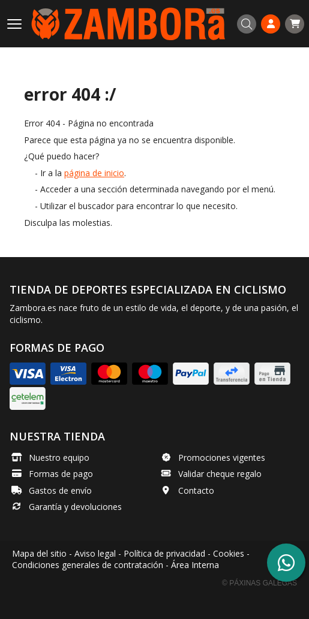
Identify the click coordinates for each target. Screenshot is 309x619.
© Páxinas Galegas (259, 583)
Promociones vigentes (221, 457)
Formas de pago (61, 473)
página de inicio (94, 173)
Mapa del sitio (39, 553)
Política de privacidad (164, 553)
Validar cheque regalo (220, 473)
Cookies (228, 553)
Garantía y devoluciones (75, 506)
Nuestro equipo (59, 457)
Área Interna (195, 564)
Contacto (196, 490)
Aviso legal (95, 553)
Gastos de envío (60, 490)
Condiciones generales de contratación (87, 564)
